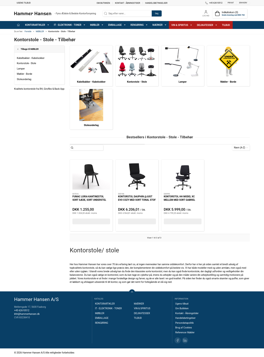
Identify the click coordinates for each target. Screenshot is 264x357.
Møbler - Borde (24, 74)
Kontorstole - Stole (26, 63)
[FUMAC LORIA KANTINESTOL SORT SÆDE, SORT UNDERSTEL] (91, 176)
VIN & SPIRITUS (142, 308)
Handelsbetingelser (156, 3)
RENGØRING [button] (139, 25)
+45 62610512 (21, 310)
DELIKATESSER (142, 313)
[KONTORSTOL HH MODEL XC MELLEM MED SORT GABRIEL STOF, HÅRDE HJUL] (183, 176)
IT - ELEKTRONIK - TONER (108, 308)
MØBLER (40, 31)
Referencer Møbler (185, 332)
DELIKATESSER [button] (207, 25)
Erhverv (243, 3)
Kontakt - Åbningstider (127, 3)
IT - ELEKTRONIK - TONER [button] (70, 25)
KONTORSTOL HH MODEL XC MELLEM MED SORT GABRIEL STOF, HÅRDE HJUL (179, 199)
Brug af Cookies (183, 327)
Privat (231, 3)
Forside (28, 31)
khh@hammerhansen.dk (27, 314)
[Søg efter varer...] (89, 147)
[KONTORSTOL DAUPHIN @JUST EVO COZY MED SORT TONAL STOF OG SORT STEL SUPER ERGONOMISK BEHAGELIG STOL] (137, 176)
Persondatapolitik (184, 323)
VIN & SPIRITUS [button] (181, 25)
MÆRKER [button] (160, 25)
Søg (156, 13)
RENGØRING (101, 323)
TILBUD (226, 25)
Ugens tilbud (24, 3)
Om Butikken (103, 3)
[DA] (55, 13)
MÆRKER (139, 303)
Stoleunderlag (24, 79)
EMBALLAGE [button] (117, 25)
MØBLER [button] (97, 25)
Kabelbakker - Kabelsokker (30, 58)
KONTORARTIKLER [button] (37, 25)
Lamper (21, 68)
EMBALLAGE (101, 318)
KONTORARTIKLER (105, 303)
